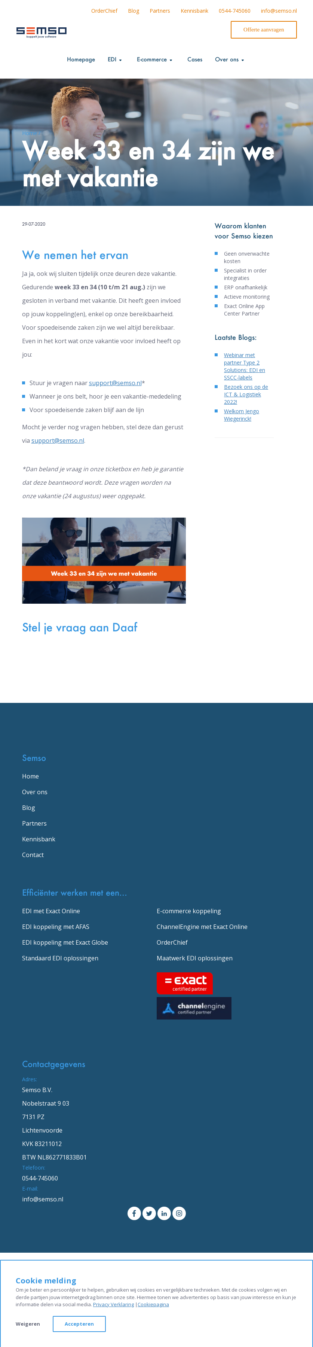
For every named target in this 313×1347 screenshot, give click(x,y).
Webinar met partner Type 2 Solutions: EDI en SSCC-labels (244, 366)
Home (30, 776)
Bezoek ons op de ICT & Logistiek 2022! (246, 394)
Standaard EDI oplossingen (60, 958)
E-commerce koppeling (189, 911)
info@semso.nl (279, 10)
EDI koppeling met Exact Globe (65, 942)
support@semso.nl (115, 383)
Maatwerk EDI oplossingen (195, 958)
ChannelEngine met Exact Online (202, 927)
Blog (133, 10)
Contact (33, 855)
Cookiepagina (153, 1304)
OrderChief (104, 10)
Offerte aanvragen (263, 30)
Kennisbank (194, 10)
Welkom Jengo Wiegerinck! (241, 415)
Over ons (34, 792)
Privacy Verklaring (113, 1304)
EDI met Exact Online (51, 911)
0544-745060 (235, 10)
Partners (160, 10)
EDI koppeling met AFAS (55, 927)
